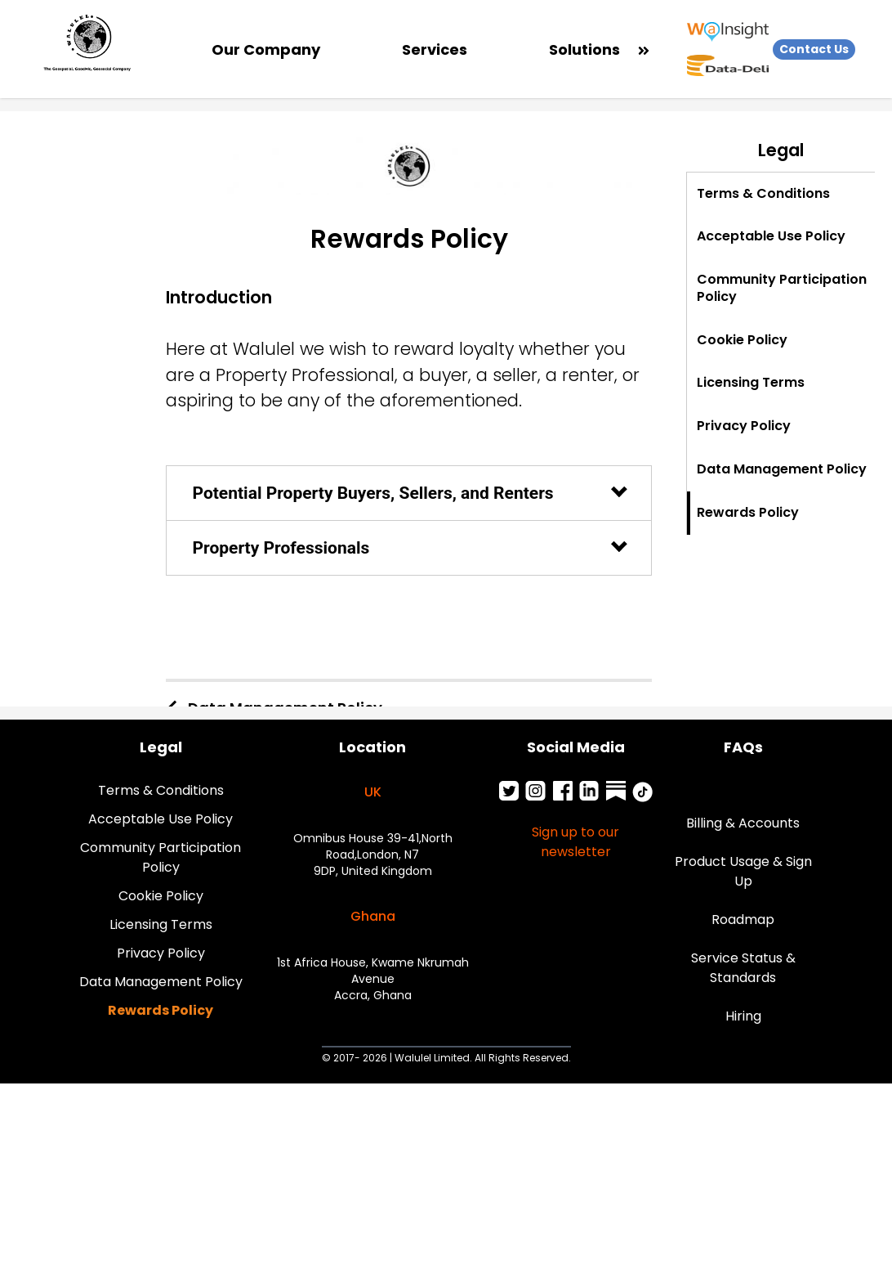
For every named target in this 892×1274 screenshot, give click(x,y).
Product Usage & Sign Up (743, 871)
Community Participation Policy (160, 857)
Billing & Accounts (743, 823)
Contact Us (814, 49)
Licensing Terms (160, 924)
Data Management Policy (161, 981)
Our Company (266, 49)
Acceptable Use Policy (160, 819)
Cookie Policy (160, 895)
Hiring (743, 1016)
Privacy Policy (161, 953)
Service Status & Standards (743, 968)
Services (434, 49)
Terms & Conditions (161, 790)
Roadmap (742, 919)
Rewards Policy (160, 1010)
